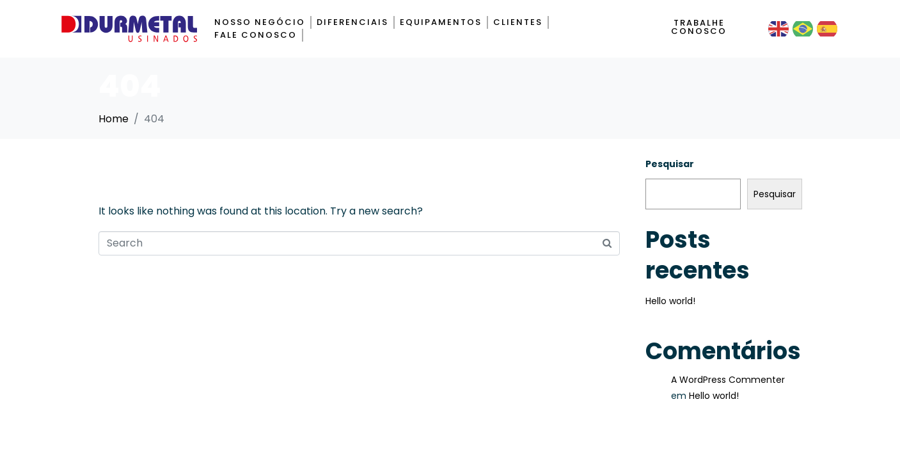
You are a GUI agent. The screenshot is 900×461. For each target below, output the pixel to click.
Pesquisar (669, 164)
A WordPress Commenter (728, 379)
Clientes (517, 22)
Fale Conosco (255, 35)
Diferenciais (352, 22)
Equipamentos (441, 22)
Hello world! (670, 301)
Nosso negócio (259, 22)
